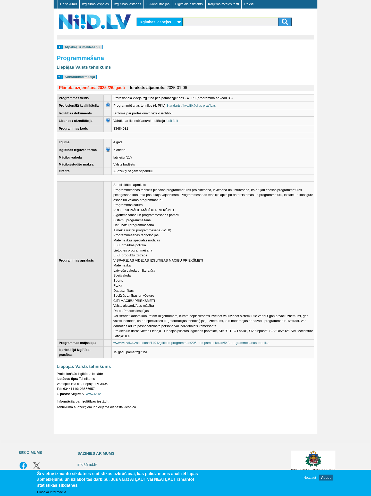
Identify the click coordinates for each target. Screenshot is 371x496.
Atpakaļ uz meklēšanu (82, 47)
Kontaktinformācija (80, 77)
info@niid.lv (87, 464)
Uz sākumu (68, 4)
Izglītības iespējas (95, 4)
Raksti (249, 4)
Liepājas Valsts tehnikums (84, 67)
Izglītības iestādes (127, 4)
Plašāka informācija (51, 492)
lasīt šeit (172, 121)
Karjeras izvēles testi (223, 4)
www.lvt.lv (93, 394)
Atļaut (326, 478)
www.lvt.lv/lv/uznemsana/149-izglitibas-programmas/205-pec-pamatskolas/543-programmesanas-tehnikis (191, 343)
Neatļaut (309, 478)
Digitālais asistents (189, 4)
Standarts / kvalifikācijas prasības (191, 105)
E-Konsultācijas (158, 4)
